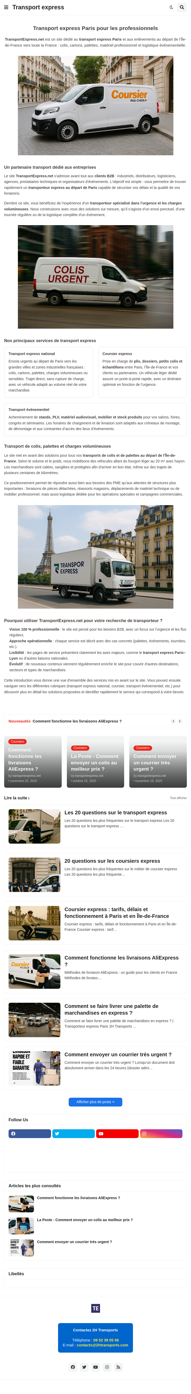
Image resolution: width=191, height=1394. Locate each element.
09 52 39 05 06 (106, 1340)
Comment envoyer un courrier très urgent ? (118, 1054)
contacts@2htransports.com (102, 1345)
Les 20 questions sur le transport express (116, 812)
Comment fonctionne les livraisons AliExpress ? (77, 721)
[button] (6, 7)
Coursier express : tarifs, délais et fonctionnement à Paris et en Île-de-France (117, 912)
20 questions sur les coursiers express (112, 861)
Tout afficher (178, 798)
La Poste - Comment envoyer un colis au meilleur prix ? (85, 1220)
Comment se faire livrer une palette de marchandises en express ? (111, 1009)
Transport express (38, 7)
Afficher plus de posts (93, 1102)
